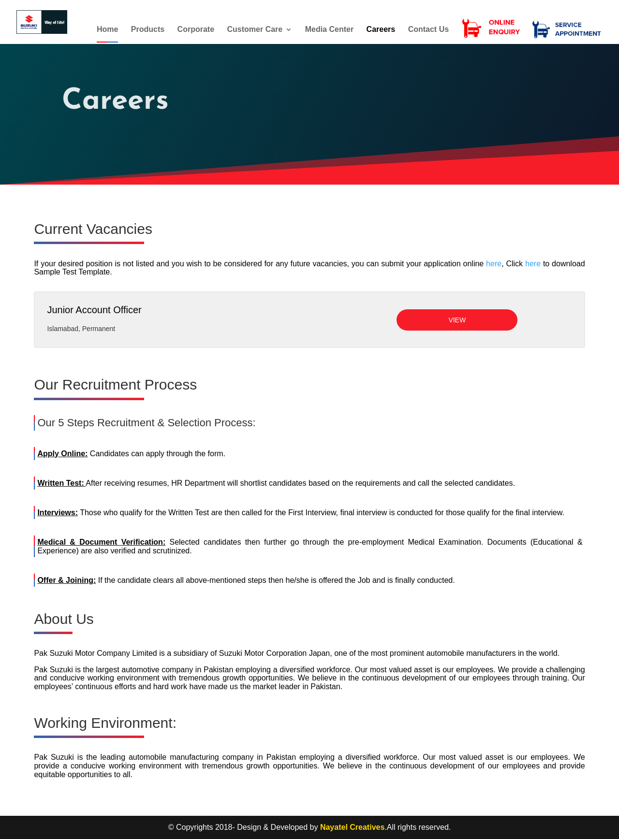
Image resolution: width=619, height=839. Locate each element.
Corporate (195, 31)
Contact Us (428, 31)
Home (107, 31)
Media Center (329, 31)
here (493, 264)
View (457, 320)
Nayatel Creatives (352, 827)
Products (147, 31)
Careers (381, 31)
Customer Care (255, 31)
